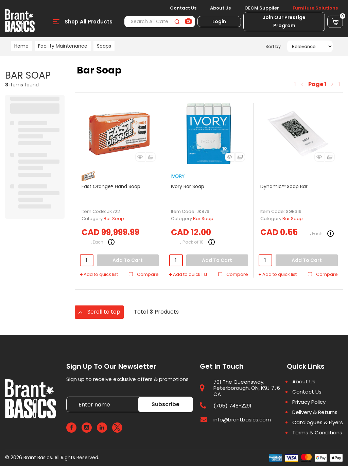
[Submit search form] (176, 21)
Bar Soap (114, 218)
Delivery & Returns (314, 412)
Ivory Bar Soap (187, 186)
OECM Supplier (261, 8)
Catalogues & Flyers (317, 422)
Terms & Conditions (317, 432)
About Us (220, 8)
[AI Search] (188, 21)
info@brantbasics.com (242, 419)
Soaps (104, 46)
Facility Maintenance (62, 46)
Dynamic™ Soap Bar (284, 186)
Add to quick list (99, 274)
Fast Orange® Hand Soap (111, 186)
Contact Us (183, 8)
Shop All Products (88, 21)
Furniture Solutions (315, 8)
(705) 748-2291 (232, 405)
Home (21, 46)
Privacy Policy (309, 402)
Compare (143, 274)
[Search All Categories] (159, 21)
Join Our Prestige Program (284, 21)
